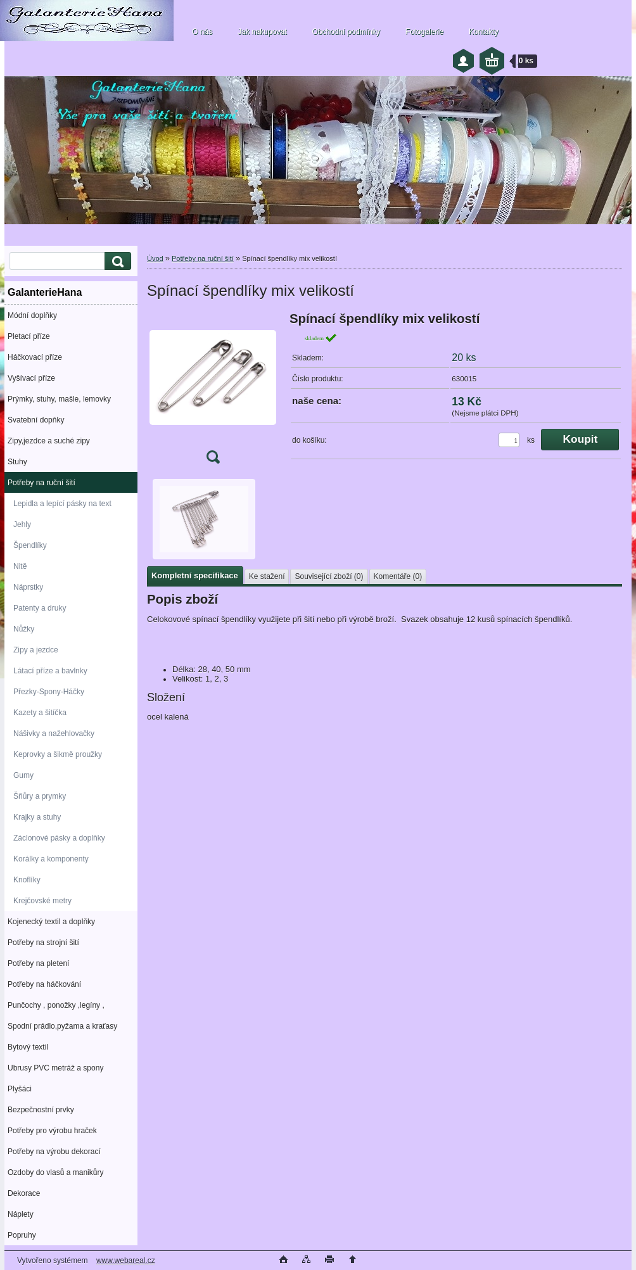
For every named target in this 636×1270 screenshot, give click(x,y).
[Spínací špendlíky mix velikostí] (213, 392)
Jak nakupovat (262, 31)
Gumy (23, 775)
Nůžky (23, 629)
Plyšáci (20, 1088)
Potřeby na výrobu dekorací (54, 1151)
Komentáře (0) (398, 576)
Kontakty (484, 31)
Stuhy (17, 461)
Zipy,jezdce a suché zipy (49, 440)
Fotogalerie (424, 31)
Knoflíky (27, 879)
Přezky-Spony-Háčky (48, 691)
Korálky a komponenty (51, 858)
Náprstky (28, 587)
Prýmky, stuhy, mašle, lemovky (59, 399)
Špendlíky (30, 545)
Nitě (20, 566)
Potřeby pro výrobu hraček (52, 1130)
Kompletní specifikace (194, 575)
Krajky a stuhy (37, 817)
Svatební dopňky (36, 420)
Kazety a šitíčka (40, 712)
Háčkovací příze (35, 357)
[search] (116, 261)
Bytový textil (28, 1047)
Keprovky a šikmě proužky (57, 754)
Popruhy (22, 1235)
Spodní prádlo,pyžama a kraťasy (62, 1026)
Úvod (155, 258)
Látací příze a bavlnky (50, 670)
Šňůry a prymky (39, 796)
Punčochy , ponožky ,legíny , (56, 1005)
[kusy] (509, 440)
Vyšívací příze (31, 378)
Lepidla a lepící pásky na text (62, 503)
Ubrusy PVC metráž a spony (55, 1068)
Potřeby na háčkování (44, 984)
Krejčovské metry (42, 900)
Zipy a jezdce (35, 649)
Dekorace (24, 1193)
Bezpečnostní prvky (41, 1109)
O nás (202, 31)
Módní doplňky (32, 315)
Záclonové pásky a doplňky (59, 838)
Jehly (22, 524)
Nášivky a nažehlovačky (53, 733)
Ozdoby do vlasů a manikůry (55, 1172)
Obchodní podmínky (345, 31)
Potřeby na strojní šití (43, 942)
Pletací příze (29, 336)
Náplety (21, 1214)
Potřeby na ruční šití (41, 482)
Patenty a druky (39, 608)
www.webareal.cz (125, 1260)
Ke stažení (267, 576)
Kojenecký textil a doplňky (51, 921)
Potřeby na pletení (38, 963)
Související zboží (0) (329, 576)
